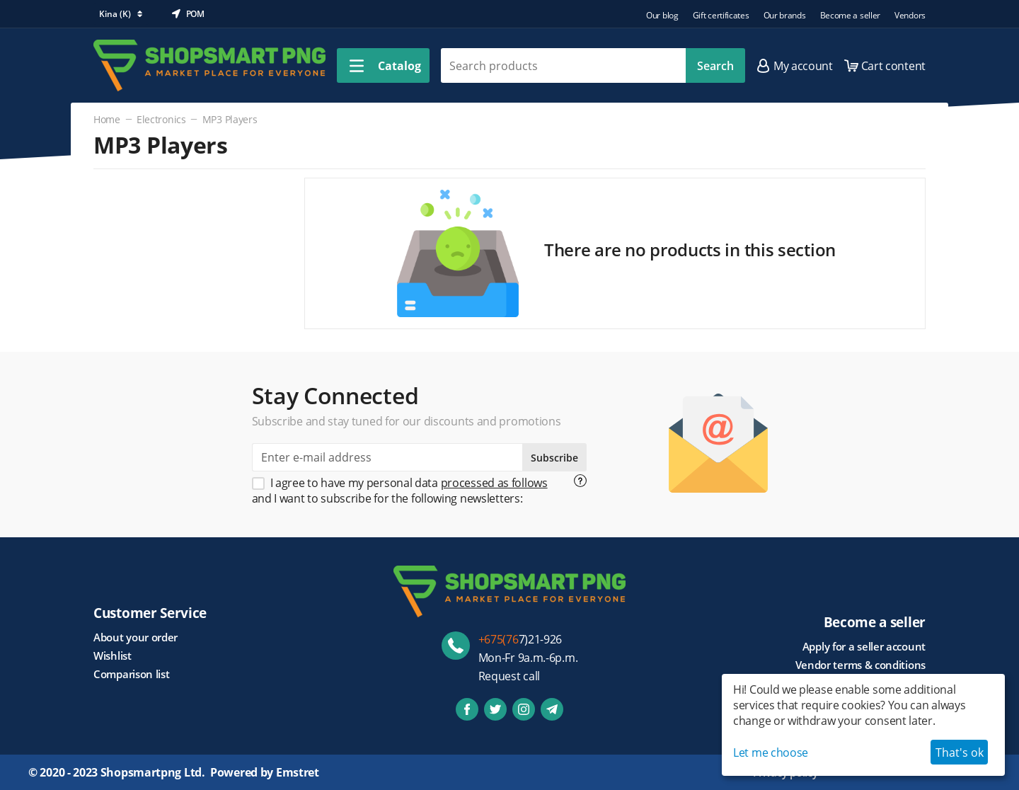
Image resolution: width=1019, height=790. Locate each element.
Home (106, 119)
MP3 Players (230, 119)
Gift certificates (721, 15)
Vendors (910, 15)
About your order (135, 637)
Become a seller (850, 15)
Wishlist (112, 655)
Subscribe (554, 457)
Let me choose (770, 752)
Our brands (785, 15)
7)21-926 (520, 639)
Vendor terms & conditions (860, 665)
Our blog (662, 15)
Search (715, 66)
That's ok (959, 752)
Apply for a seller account (864, 646)
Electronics (161, 119)
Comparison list (131, 674)
